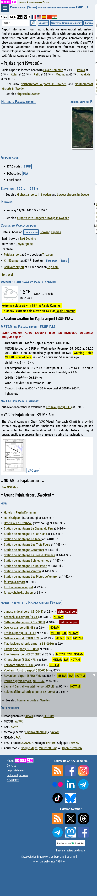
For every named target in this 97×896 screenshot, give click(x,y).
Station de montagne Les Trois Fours (27, 544)
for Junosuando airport (18, 587)
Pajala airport (12, 254)
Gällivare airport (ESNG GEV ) (22, 638)
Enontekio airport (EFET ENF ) (22, 654)
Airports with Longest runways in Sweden (43, 218)
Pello (37, 74)
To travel (7, 274)
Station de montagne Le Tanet (23, 539)
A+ (5, 17)
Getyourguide (24, 244)
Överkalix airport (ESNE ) (19, 627)
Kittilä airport (12, 260)
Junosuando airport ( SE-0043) (23, 611)
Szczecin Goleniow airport (66, 23)
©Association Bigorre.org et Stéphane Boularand (49, 856)
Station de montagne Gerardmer (24, 550)
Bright (13, 17)
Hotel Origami (12, 517)
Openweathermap (36, 732)
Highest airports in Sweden (34, 194)
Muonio (60, 74)
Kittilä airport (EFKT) (59, 407)
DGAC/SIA (26, 742)
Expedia (56, 232)
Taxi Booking (28, 238)
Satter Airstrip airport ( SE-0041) (24, 622)
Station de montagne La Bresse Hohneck (29, 555)
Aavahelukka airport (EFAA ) (21, 617)
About (20, 761)
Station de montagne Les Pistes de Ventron (31, 576)
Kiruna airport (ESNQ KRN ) (21, 659)
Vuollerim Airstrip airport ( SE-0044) (27, 670)
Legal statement (16, 770)
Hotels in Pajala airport (18, 101)
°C (25, 17)
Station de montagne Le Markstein (25, 566)
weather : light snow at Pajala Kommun (28, 281)
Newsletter (13, 780)
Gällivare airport (14, 267)
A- (2, 16)
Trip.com (48, 254)
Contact (11, 765)
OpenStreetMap (72, 748)
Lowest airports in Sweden (73, 194)
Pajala (81, 70)
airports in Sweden (28, 94)
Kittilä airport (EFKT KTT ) (20, 633)
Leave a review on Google (70, 850)
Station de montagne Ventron (22, 571)
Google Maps (29, 748)
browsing (5, 8)
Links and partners (17, 775)
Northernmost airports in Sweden (43, 84)
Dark (19, 17)
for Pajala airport (14, 582)
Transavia (51, 260)
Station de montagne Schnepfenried (26, 560)
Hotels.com (31, 232)
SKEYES (74, 742)
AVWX (19, 721)
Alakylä (85, 74)
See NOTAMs (10, 487)
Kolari (14, 74)
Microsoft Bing (48, 748)
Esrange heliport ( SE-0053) (21, 649)
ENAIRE (51, 742)
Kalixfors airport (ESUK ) (19, 665)
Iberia (64, 260)
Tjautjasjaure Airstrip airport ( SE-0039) (29, 643)
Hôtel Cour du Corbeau (18, 523)
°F (28, 17)
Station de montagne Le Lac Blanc (25, 534)
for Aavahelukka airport (18, 592)
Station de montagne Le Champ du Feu (28, 528)
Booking (45, 232)
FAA (18, 737)
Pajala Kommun (53, 70)
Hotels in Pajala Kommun (20, 512)
